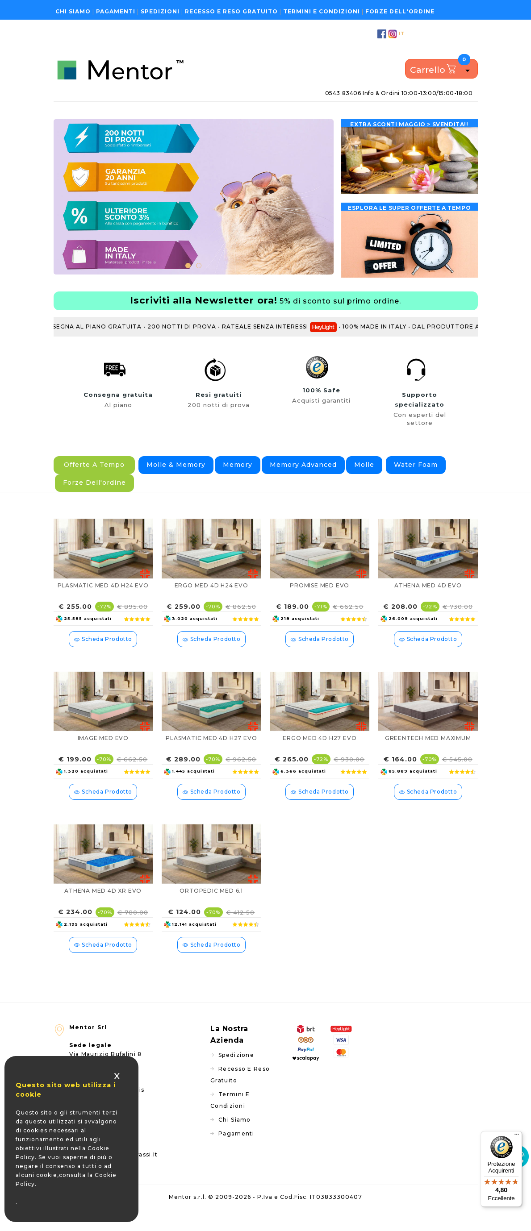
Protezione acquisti (267, 114)
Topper (133, 114)
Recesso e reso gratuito (231, 11)
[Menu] (516, 1136)
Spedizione (236, 1071)
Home (67, 114)
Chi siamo (73, 11)
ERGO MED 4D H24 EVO (211, 601)
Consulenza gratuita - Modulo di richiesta (405, 113)
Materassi (101, 114)
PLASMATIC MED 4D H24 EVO (103, 601)
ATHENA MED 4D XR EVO (103, 906)
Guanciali (185, 114)
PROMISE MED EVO (319, 601)
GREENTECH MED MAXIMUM (428, 754)
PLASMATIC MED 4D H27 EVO (211, 754)
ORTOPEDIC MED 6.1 (211, 906)
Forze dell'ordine (400, 11)
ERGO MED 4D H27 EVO (319, 754)
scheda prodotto (103, 655)
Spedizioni (160, 11)
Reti (157, 114)
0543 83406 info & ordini (399, 93)
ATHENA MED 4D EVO (428, 601)
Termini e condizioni (321, 11)
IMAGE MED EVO (103, 754)
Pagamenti (115, 11)
